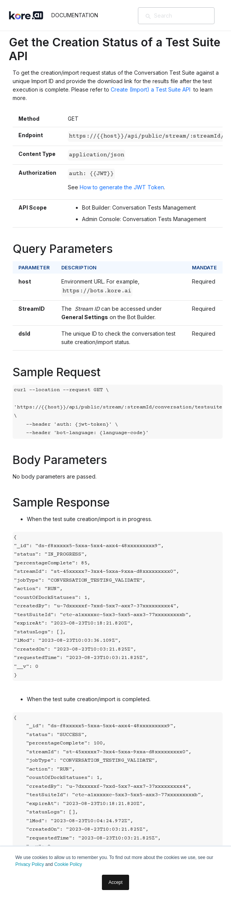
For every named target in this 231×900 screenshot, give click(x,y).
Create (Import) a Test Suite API (151, 89)
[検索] (148, 16)
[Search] (187, 16)
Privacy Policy (29, 864)
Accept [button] (115, 882)
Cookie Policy (68, 864)
